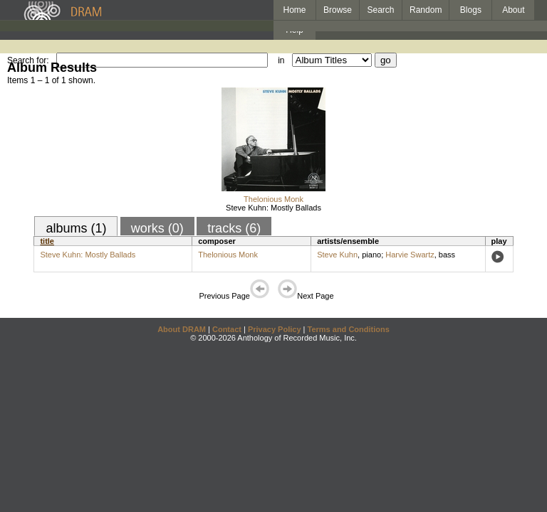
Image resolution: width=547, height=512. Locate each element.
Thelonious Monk (273, 199)
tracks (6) (234, 228)
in (281, 60)
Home (294, 10)
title (47, 241)
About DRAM (181, 329)
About (513, 10)
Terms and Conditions (349, 329)
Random (426, 10)
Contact (226, 329)
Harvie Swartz (409, 254)
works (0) (157, 228)
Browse (337, 10)
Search (381, 10)
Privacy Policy (274, 329)
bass (447, 254)
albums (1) (76, 228)
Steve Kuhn (337, 254)
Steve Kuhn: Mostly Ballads (273, 207)
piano (371, 254)
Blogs (470, 10)
